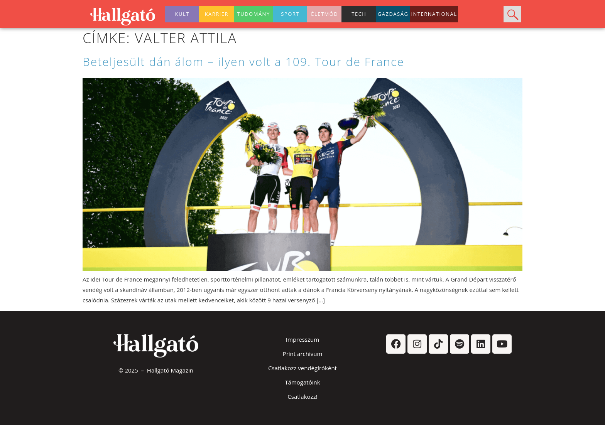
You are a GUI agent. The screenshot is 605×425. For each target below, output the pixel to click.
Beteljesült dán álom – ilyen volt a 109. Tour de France (243, 61)
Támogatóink (302, 382)
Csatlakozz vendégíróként (302, 368)
